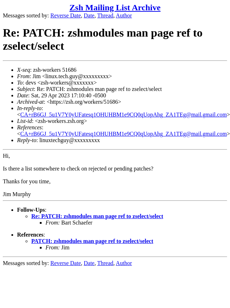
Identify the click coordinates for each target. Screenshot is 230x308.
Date (89, 15)
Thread (105, 15)
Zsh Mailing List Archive (114, 7)
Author (124, 15)
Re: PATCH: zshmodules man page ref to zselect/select (97, 216)
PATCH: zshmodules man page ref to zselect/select (92, 241)
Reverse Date (65, 15)
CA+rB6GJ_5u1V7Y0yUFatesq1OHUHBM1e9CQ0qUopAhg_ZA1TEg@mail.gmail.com (123, 115)
